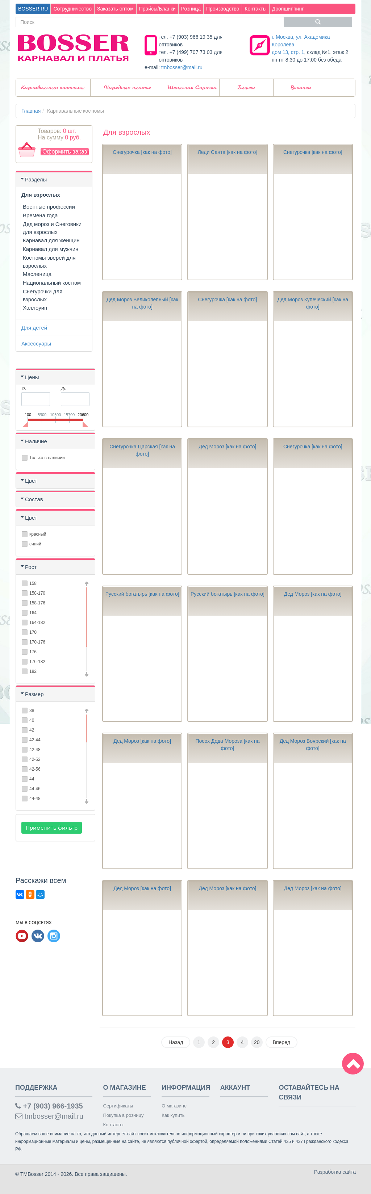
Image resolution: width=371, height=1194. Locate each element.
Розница (191, 9)
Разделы (36, 179)
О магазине (174, 1106)
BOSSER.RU (33, 9)
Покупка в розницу (123, 1115)
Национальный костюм (52, 283)
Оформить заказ (64, 151)
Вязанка (301, 87)
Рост (31, 567)
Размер (34, 694)
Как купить (173, 1115)
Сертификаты (118, 1106)
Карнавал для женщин (51, 240)
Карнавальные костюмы (53, 87)
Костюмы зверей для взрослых (49, 262)
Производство (222, 9)
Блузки (246, 87)
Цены (32, 377)
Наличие (36, 441)
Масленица (37, 274)
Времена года (40, 215)
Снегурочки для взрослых (42, 295)
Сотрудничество (72, 9)
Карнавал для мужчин (50, 249)
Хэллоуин (35, 308)
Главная (31, 111)
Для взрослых (40, 195)
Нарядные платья (127, 87)
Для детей (34, 327)
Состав (34, 499)
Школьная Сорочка (192, 87)
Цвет (31, 481)
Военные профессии (49, 207)
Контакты (255, 9)
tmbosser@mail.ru (182, 67)
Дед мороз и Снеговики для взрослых (52, 228)
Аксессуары (36, 343)
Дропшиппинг (288, 9)
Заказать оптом (115, 9)
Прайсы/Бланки (157, 9)
